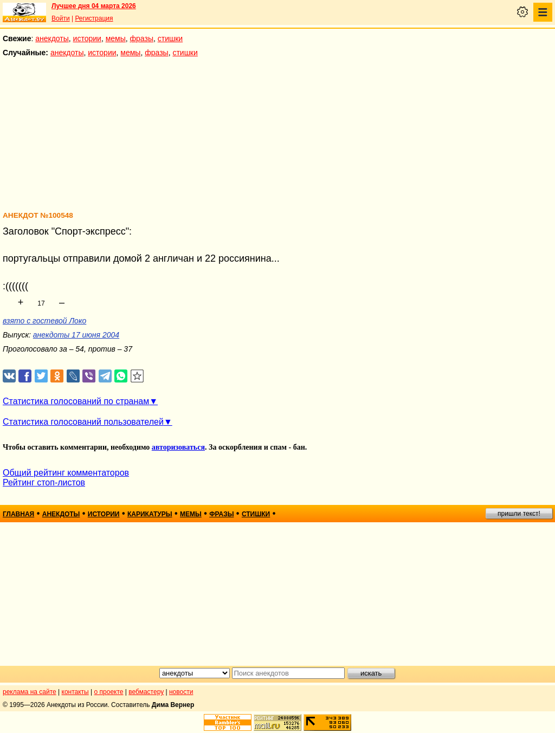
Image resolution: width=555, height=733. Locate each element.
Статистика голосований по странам (76, 401)
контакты (75, 692)
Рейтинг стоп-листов (44, 482)
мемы (116, 38)
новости (181, 692)
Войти (60, 18)
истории (87, 38)
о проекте (109, 692)
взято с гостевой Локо (44, 320)
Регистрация (94, 18)
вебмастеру (146, 692)
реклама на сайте (29, 692)
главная (18, 514)
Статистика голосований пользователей (83, 421)
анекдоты (52, 38)
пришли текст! (519, 513)
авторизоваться (178, 447)
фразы (141, 38)
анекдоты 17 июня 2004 (76, 334)
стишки (170, 38)
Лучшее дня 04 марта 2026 (93, 6)
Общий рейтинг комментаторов (66, 472)
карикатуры (149, 514)
